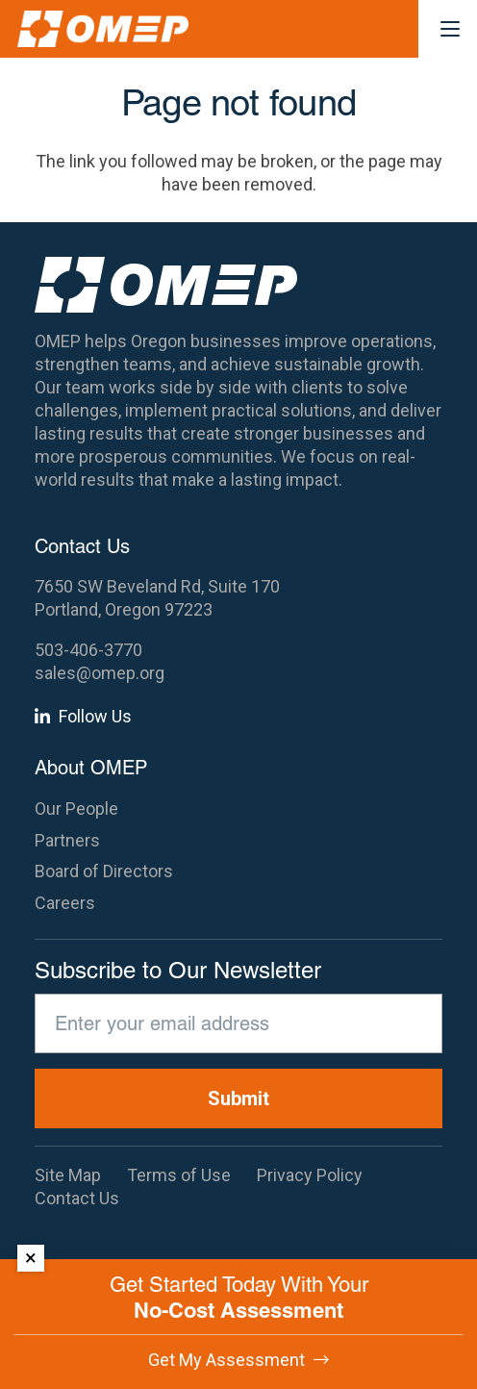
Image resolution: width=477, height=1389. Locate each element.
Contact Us (77, 1198)
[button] (450, 28)
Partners (67, 840)
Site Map (68, 1175)
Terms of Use (179, 1175)
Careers (65, 903)
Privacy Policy (310, 1175)
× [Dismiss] (31, 1258)
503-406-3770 (88, 650)
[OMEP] (102, 29)
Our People (76, 808)
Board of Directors (104, 871)
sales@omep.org (99, 673)
